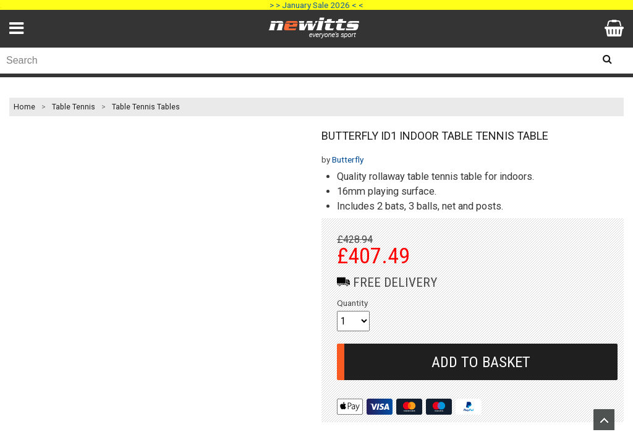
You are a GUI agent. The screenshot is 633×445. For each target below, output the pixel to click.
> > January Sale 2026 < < (316, 5)
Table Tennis (73, 107)
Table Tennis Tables (146, 107)
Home (24, 107)
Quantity (352, 303)
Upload (603, 419)
